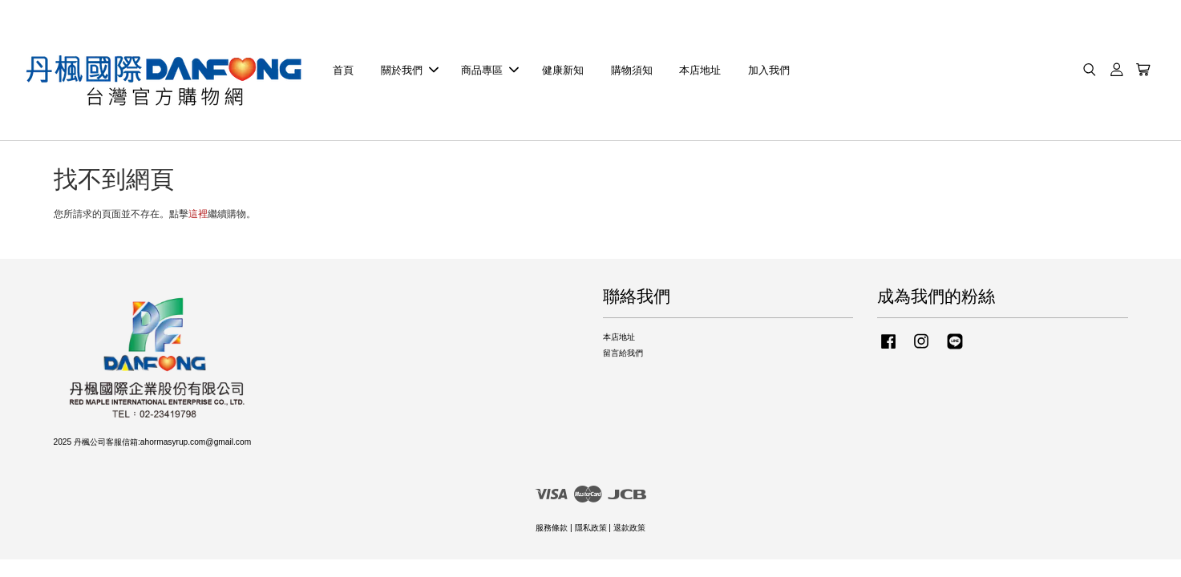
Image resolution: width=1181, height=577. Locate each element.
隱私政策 (591, 528)
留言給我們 (623, 353)
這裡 (198, 214)
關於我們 (410, 70)
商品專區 (490, 70)
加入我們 (769, 70)
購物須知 (632, 70)
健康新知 (563, 70)
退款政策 (629, 528)
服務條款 (552, 528)
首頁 (343, 70)
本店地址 (700, 70)
